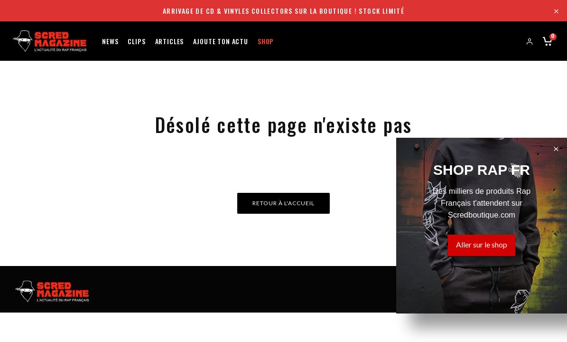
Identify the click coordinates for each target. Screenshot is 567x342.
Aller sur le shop (481, 244)
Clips (136, 41)
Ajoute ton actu (220, 41)
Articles (169, 41)
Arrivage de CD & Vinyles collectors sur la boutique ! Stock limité (283, 11)
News (110, 41)
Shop (266, 41)
